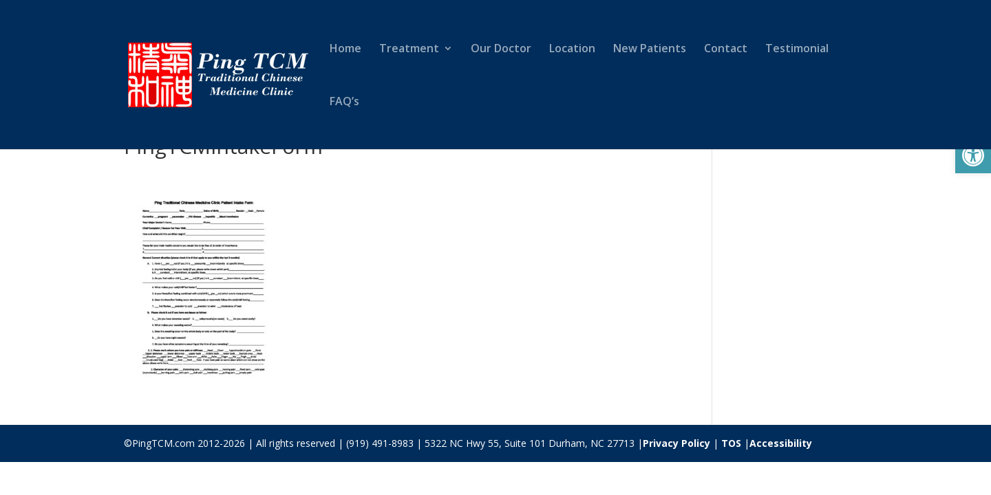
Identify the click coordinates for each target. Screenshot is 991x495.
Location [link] (572, 49)
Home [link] (345, 49)
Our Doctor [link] (501, 49)
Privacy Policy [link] (676, 443)
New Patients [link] (649, 49)
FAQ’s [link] (344, 102)
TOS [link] (731, 443)
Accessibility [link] (780, 443)
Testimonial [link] (797, 49)
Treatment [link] (409, 49)
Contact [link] (725, 49)
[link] (973, 155)
